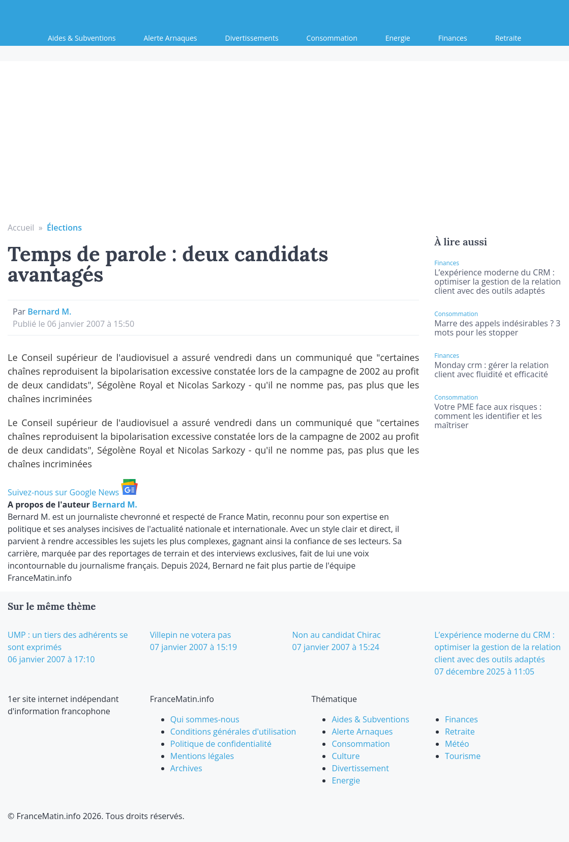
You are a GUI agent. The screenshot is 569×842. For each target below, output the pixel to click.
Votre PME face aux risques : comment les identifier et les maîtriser (488, 416)
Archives (186, 768)
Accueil (21, 227)
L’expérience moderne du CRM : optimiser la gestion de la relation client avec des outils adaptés (497, 281)
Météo (457, 743)
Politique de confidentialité (221, 743)
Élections (64, 227)
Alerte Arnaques (170, 38)
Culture (346, 756)
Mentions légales (202, 756)
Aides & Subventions (81, 38)
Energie (397, 38)
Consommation (332, 38)
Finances (452, 38)
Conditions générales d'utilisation (233, 731)
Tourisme (463, 756)
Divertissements (252, 38)
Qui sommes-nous (204, 719)
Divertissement (360, 768)
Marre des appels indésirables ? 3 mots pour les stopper (497, 328)
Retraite (508, 38)
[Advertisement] (285, 145)
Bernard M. (49, 311)
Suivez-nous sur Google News (73, 492)
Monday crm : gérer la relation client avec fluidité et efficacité (491, 369)
